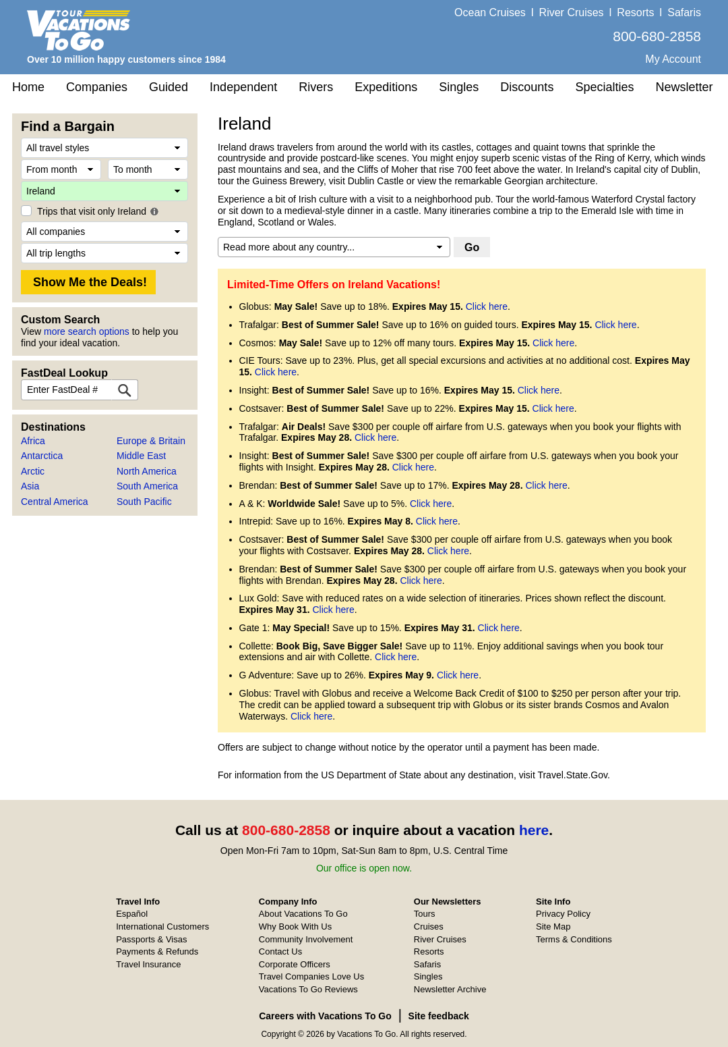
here (534, 830)
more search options (86, 331)
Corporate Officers (294, 964)
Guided (168, 87)
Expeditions (386, 87)
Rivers (316, 87)
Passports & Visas (151, 939)
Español (132, 914)
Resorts (635, 12)
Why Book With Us (295, 926)
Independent (243, 87)
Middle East (141, 455)
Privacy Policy (563, 914)
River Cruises (571, 12)
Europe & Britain (151, 440)
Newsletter (683, 87)
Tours (424, 914)
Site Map (553, 926)
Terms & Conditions (574, 939)
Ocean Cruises (490, 12)
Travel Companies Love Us (311, 976)
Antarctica (42, 455)
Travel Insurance (148, 964)
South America (147, 486)
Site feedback (438, 1016)
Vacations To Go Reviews (308, 989)
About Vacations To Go (303, 914)
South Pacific (144, 501)
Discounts (526, 87)
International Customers (162, 926)
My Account (673, 59)
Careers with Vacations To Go (325, 1016)
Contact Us (280, 951)
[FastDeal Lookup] (124, 389)
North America (147, 471)
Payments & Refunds (157, 951)
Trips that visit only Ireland (91, 211)
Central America (54, 501)
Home (28, 87)
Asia (30, 486)
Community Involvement (306, 939)
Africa (33, 440)
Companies (96, 87)
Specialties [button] (604, 87)
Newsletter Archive (450, 989)
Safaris (684, 12)
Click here (487, 306)
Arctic (32, 471)
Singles (459, 87)
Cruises (429, 926)
